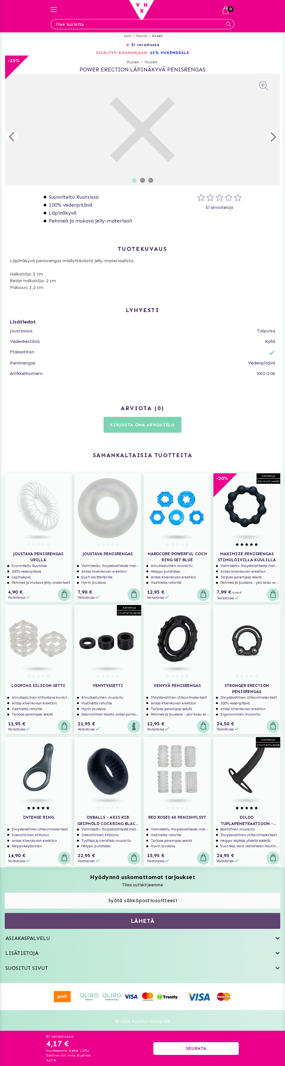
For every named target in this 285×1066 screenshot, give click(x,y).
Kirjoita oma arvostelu (142, 425)
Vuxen (157, 36)
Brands (141, 36)
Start (128, 36)
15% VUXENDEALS (169, 52)
